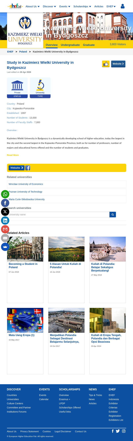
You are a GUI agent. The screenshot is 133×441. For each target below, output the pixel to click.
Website (118, 63)
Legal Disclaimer (63, 431)
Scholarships (82, 6)
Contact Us (80, 431)
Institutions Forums (17, 411)
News (92, 399)
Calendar (44, 399)
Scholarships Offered (70, 407)
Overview (52, 45)
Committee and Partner (19, 407)
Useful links (65, 411)
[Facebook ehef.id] (113, 430)
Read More (13, 155)
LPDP (62, 403)
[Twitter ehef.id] (118, 430)
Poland (23, 51)
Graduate (89, 45)
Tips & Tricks (95, 395)
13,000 (33, 117)
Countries (12, 395)
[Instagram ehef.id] (123, 430)
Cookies (47, 431)
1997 (23, 113)
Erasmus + (64, 399)
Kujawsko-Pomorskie (23, 108)
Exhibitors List (116, 420)
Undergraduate (70, 45)
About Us (33, 6)
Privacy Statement (29, 431)
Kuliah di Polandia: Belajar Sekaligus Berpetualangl (103, 267)
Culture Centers (15, 403)
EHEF (111, 6)
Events (64, 6)
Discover (49, 6)
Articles (98, 6)
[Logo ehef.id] (14, 4)
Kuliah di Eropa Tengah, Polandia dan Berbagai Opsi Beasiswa (106, 338)
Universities (13, 399)
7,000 (37, 122)
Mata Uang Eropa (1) (21, 335)
